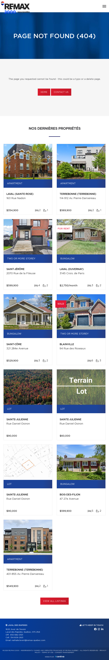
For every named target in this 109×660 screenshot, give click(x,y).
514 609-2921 (17, 638)
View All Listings (54, 601)
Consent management (64, 652)
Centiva (59, 656)
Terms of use (47, 652)
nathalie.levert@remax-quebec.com (28, 640)
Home (44, 92)
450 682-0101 (16, 635)
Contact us (61, 92)
